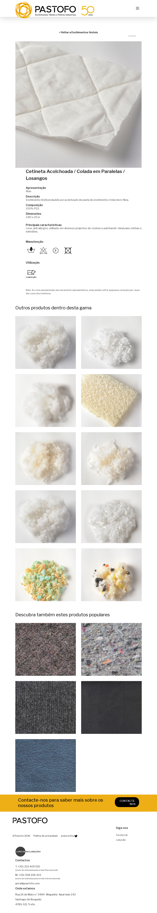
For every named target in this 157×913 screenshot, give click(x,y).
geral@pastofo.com (27, 883)
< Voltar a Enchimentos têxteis (78, 32)
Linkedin (121, 839)
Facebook (122, 834)
